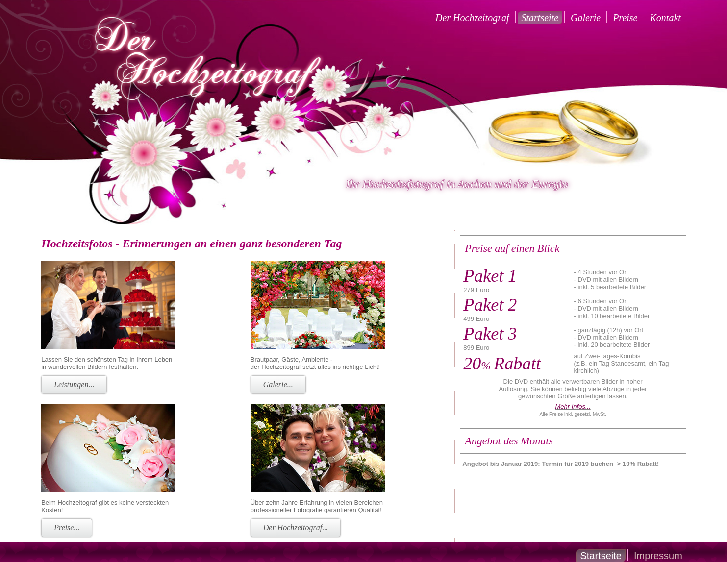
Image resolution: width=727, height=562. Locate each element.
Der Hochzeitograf (472, 17)
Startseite (540, 17)
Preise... (66, 527)
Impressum (658, 555)
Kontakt (665, 17)
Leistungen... (74, 384)
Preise (625, 17)
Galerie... (278, 384)
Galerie (586, 17)
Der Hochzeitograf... (295, 527)
